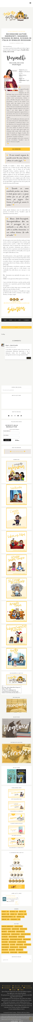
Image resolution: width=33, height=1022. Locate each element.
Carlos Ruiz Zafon (25, 934)
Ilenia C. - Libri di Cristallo (12, 345)
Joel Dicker (4, 941)
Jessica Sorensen (13, 936)
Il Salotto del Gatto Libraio (17, 451)
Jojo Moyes (12, 949)
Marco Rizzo (19, 944)
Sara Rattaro (5, 939)
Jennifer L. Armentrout (7, 926)
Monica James (13, 952)
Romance (19, 916)
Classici (4, 911)
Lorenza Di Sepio (21, 941)
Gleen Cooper (22, 947)
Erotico (21, 911)
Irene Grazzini (26, 939)
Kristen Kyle (21, 936)
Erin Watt (4, 931)
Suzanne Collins (6, 934)
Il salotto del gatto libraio (11, 897)
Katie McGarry (12, 941)
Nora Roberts (5, 947)
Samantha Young (23, 952)
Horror (12, 914)
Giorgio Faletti (14, 947)
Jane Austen (5, 949)
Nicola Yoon (27, 944)
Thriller (4, 919)
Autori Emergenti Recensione (16, 31)
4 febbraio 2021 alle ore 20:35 (11, 347)
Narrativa (20, 914)
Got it (21, 1021)
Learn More (14, 1021)
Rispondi (28, 358)
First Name (5, 435)
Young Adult (14, 919)
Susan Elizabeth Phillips (16, 939)
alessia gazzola (15, 934)
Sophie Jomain (11, 931)
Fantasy (4, 914)
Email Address (7, 431)
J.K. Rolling (4, 936)
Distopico (12, 911)
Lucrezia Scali (5, 944)
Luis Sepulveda (5, 952)
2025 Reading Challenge (10, 895)
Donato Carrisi (18, 926)
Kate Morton (19, 949)
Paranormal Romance (7, 916)
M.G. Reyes (12, 944)
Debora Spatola (20, 931)
